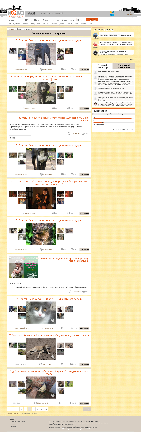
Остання (15, 413)
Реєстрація (129, 14)
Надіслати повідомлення (18, 422)
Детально (84, 69)
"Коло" (12, 419)
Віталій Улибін (96, 56)
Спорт (77, 23)
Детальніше (116, 129)
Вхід (131, 12)
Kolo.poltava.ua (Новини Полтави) (68, 421)
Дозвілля (62, 23)
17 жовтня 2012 (48, 174)
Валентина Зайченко (21, 69)
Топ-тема (92, 20)
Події (9, 23)
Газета (82, 20)
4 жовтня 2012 (48, 328)
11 (34, 409)
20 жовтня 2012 (29, 108)
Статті (20, 20)
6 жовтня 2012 (76, 292)
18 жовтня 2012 (76, 134)
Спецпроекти (68, 20)
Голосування (100, 110)
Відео (38, 20)
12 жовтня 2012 (29, 213)
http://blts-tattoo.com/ (106, 72)
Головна (11, 20)
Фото (29, 20)
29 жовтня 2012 (48, 69)
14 (46, 409)
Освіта (83, 23)
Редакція (13, 426)
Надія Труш (95, 47)
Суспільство (17, 23)
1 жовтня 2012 (47, 364)
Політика (26, 23)
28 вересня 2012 (42, 403)
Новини (12, 137)
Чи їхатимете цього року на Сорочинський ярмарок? (109, 114)
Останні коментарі (102, 66)
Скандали (54, 23)
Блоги (47, 20)
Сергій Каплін (96, 38)
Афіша (90, 23)
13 (42, 409)
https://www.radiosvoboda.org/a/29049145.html (109, 88)
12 (38, 409)
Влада (33, 23)
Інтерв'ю (56, 20)
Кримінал (46, 23)
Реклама (13, 424)
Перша (9, 413)
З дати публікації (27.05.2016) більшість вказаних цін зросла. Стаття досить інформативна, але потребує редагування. (113, 99)
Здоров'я (70, 23)
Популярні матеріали (124, 66)
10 (29, 409)
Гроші (39, 23)
